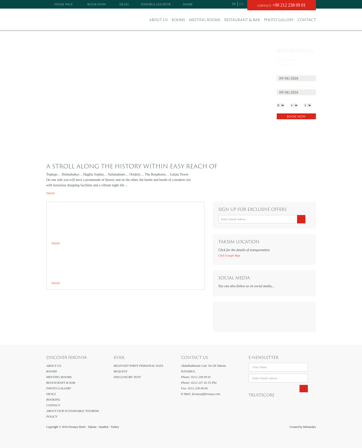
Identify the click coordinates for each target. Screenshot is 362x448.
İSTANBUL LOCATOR (156, 4)
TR (234, 4)
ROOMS (178, 19)
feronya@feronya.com (206, 394)
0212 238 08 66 (198, 388)
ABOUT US (158, 19)
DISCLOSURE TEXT (127, 377)
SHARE (188, 4)
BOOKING (53, 399)
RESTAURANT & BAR (242, 19)
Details (50, 193)
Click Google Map (229, 255)
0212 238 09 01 (201, 377)
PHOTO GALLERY (279, 19)
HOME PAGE (63, 4)
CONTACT (307, 19)
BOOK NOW (96, 4)
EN (241, 4)
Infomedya (309, 427)
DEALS (124, 4)
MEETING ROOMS (204, 19)
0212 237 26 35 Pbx (204, 382)
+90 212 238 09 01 (289, 5)
